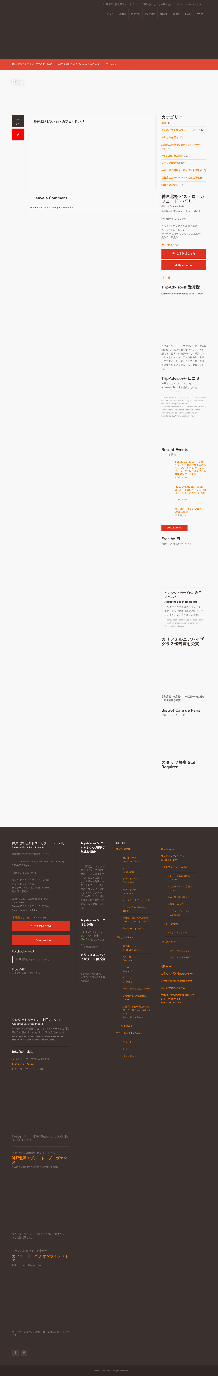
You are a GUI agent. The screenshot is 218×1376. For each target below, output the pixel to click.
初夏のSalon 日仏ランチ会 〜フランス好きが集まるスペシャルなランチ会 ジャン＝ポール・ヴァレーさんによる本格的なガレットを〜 (190, 468)
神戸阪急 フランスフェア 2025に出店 (188, 510)
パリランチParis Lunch (128, 870)
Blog (176, 14)
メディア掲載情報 (171, 163)
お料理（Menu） (176, 904)
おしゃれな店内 (169, 137)
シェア (104, 64)
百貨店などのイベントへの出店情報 (180, 177)
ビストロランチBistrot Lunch (130, 881)
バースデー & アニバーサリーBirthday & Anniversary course (136, 905)
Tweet (112, 64)
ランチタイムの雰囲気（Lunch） (179, 877)
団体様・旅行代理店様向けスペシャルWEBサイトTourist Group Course (177, 998)
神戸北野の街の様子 (172, 155)
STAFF (163, 14)
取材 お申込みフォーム (173, 988)
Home (109, 14)
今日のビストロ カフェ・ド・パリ (179, 130)
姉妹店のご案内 (169, 185)
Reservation (183, 265)
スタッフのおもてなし (179, 950)
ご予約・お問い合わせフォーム (177, 973)
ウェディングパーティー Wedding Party (174, 858)
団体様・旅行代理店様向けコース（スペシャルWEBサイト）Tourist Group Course (136, 923)
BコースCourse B (127, 969)
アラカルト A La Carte (128, 1033)
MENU (122, 14)
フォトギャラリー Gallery (175, 867)
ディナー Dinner (125, 937)
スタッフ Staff (168, 941)
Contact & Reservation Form (176, 980)
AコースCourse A (127, 959)
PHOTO (135, 14)
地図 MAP (166, 966)
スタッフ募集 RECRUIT (179, 957)
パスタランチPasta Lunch (129, 891)
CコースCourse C (127, 980)
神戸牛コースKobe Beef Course (132, 859)
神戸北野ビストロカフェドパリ (33, 959)
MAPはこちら (170, 245)
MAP (188, 14)
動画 (163, 122)
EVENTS (149, 14)
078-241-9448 (44, 64)
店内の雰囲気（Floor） (179, 897)
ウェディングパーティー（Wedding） (180, 913)
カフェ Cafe (167, 849)
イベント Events (169, 923)
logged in (49, 207)
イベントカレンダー (178, 932)
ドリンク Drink (124, 1026)
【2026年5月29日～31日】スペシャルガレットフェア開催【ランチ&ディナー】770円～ (190, 491)
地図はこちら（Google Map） (29, 917)
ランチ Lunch (123, 848)
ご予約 (199, 14)
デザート (127, 1042)
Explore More (174, 528)
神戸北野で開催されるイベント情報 (180, 170)
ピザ (125, 1049)
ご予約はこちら (183, 253)
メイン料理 (128, 1056)
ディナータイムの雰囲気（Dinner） (180, 888)
